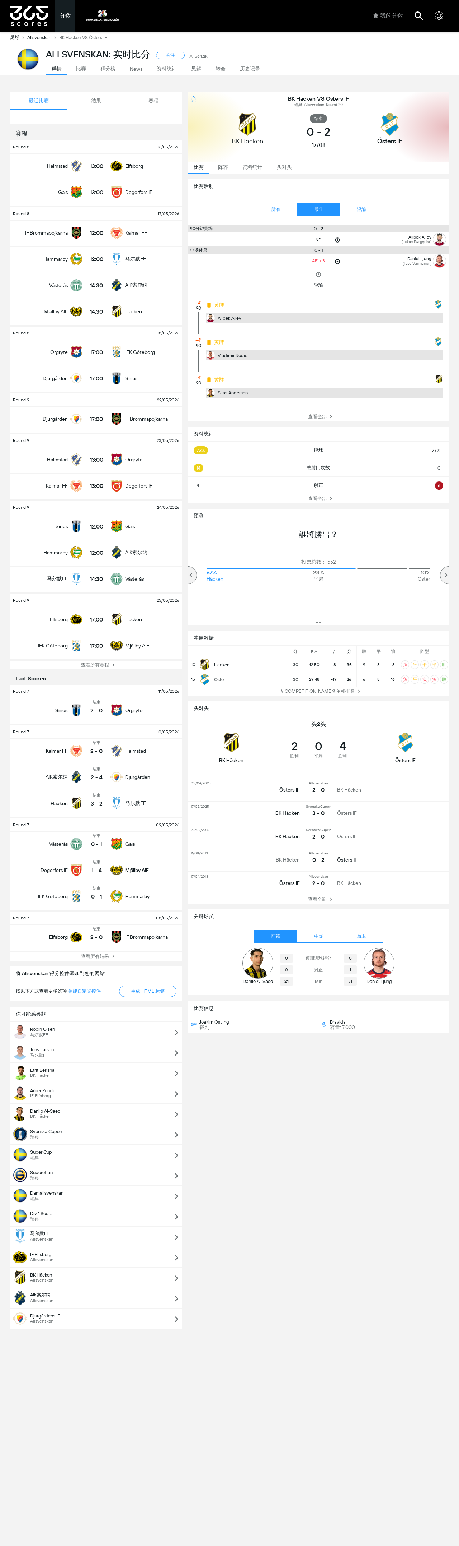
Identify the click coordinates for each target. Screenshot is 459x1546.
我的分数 (388, 16)
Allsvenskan (43, 37)
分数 (65, 15)
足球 (18, 37)
